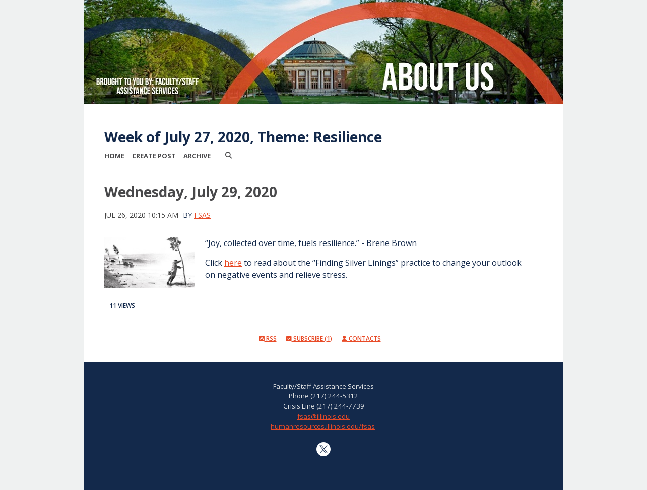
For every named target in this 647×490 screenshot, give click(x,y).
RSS (268, 338)
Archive (197, 155)
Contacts (361, 338)
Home (114, 155)
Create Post (154, 155)
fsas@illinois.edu (323, 416)
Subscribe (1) (309, 338)
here (233, 262)
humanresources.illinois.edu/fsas (323, 426)
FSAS (202, 215)
